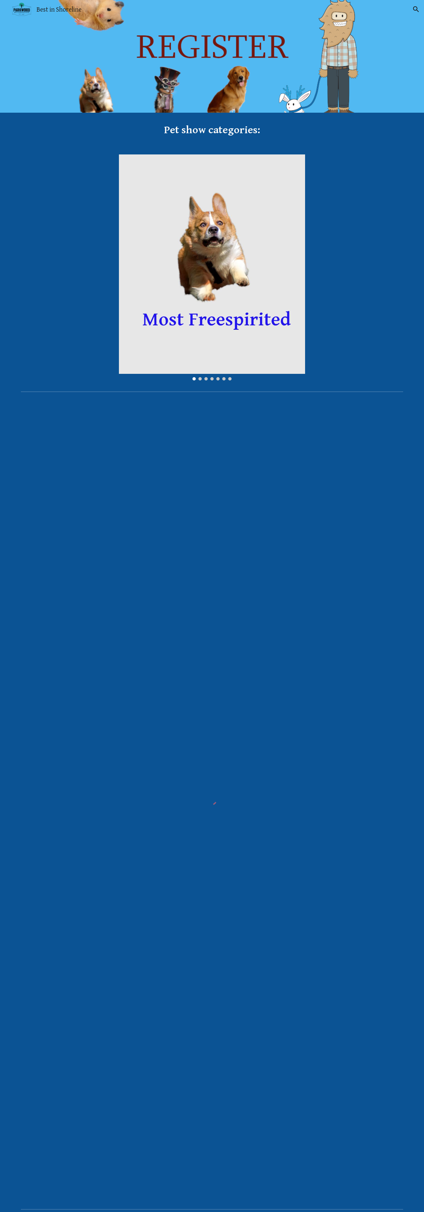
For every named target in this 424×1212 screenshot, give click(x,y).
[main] (212, 130)
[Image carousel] (212, 267)
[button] (416, 9)
